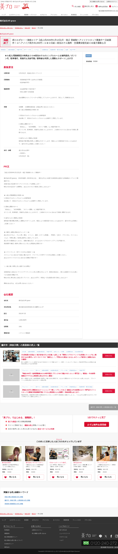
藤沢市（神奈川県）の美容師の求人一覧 (103, 407)
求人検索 (76, 6)
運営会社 (7, 547)
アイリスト (54, 15)
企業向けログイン (112, 1)
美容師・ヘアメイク (30, 15)
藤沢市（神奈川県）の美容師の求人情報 (17, 500)
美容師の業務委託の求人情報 (14, 504)
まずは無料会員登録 (96, 425)
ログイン (113, 6)
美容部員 (73, 15)
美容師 (26, 520)
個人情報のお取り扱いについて (13, 540)
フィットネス (84, 15)
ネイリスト (64, 15)
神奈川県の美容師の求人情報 (14, 497)
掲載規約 (7, 533)
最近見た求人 (89, 6)
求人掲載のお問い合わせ (97, 1)
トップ (4, 15)
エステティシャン (14, 15)
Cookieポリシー (9, 543)
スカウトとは (63, 537)
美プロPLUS (63, 530)
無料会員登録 (102, 6)
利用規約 (7, 530)
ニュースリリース (64, 533)
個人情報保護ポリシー (10, 537)
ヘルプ (61, 540)
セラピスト (43, 15)
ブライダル (95, 15)
